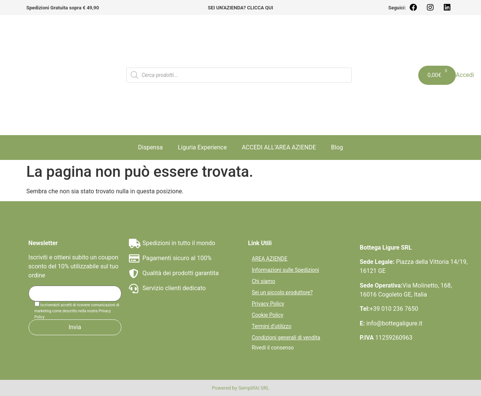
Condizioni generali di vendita (286, 337)
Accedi (465, 74)
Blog (337, 147)
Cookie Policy (267, 315)
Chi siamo (263, 281)
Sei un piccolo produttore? (282, 292)
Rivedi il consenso (273, 348)
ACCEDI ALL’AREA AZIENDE (279, 147)
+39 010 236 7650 (394, 308)
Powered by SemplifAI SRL (240, 388)
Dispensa (150, 147)
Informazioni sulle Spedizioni (285, 270)
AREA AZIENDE (269, 259)
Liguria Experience (202, 147)
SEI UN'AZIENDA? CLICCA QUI (240, 8)
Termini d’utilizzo (271, 326)
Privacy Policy (268, 304)
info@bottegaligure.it (394, 323)
